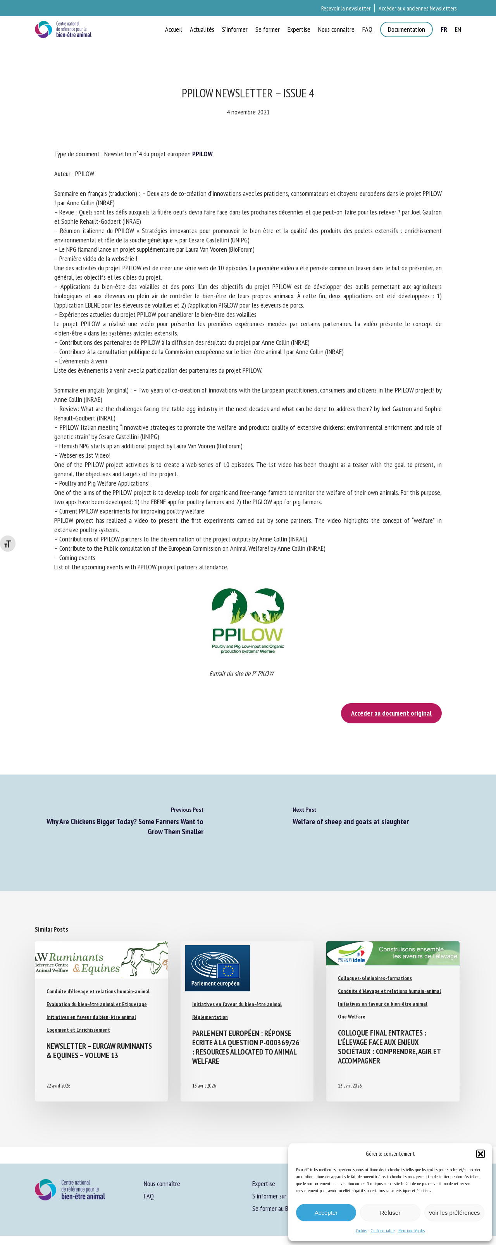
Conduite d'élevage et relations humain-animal (98, 991)
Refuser (390, 1212)
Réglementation (210, 1016)
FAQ (149, 1195)
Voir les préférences (454, 1212)
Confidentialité (382, 1230)
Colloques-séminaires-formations (375, 978)
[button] (480, 1154)
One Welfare (351, 1016)
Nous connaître (162, 1183)
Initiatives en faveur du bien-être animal (91, 1016)
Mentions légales (411, 1230)
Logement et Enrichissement (78, 1029)
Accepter (326, 1212)
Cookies (361, 1230)
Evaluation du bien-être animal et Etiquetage (96, 1004)
